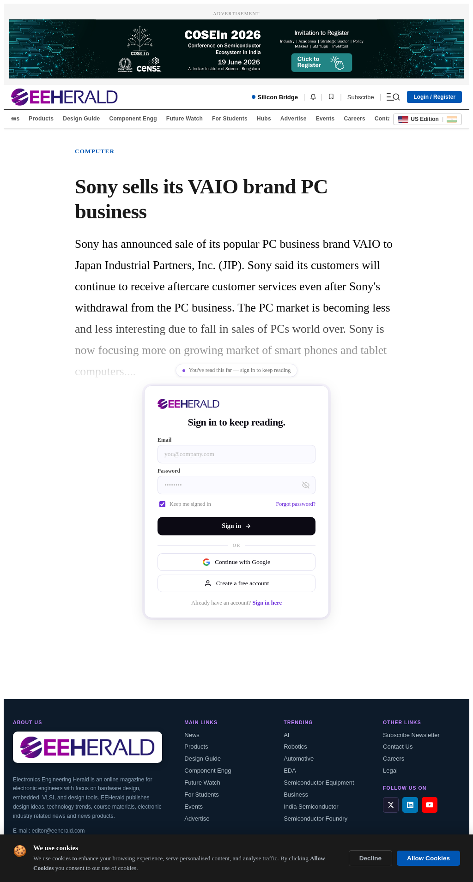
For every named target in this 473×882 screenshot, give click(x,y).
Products (41, 118)
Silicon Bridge (275, 97)
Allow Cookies (428, 858)
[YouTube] (429, 805)
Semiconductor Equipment (319, 782)
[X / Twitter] (391, 805)
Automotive (299, 758)
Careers (354, 118)
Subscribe (360, 97)
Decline (370, 858)
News (12, 118)
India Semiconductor (311, 806)
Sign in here (267, 603)
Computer (95, 151)
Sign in (236, 525)
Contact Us (397, 746)
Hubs (264, 118)
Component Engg (133, 118)
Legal (390, 770)
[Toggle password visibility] (305, 485)
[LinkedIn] (410, 805)
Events (325, 118)
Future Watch (184, 118)
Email (165, 440)
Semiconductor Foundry (315, 818)
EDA (290, 770)
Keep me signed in (185, 504)
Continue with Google (236, 562)
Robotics (295, 746)
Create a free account (236, 583)
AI (286, 735)
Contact (385, 118)
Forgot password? (295, 504)
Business (296, 794)
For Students (230, 118)
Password (169, 471)
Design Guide (81, 118)
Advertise (293, 118)
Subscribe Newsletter (411, 735)
